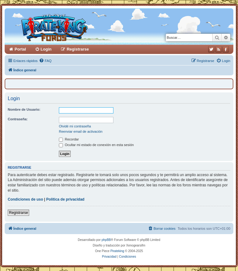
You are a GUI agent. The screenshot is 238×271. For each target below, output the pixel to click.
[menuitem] (45, 60)
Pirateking (117, 251)
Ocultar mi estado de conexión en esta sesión (96, 145)
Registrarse (18, 213)
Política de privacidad (65, 199)
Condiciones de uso (25, 199)
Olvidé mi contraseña (75, 126)
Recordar (69, 139)
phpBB (106, 240)
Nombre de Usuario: (24, 109)
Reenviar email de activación (81, 131)
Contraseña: (18, 119)
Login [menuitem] (46, 49)
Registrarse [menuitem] (78, 49)
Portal (20, 49)
